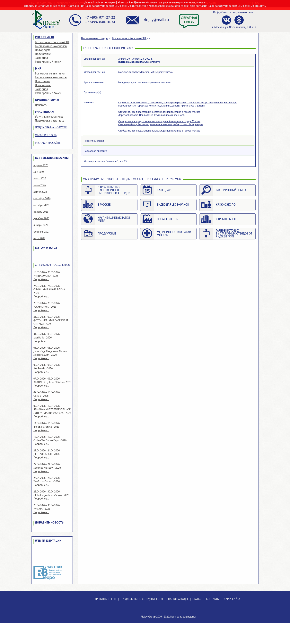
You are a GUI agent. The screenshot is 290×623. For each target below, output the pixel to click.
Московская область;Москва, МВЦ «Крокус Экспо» (145, 72)
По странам (42, 81)
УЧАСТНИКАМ (44, 112)
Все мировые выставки (50, 73)
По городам (42, 50)
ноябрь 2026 (40, 211)
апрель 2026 (40, 165)
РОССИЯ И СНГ (44, 37)
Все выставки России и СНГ (52, 42)
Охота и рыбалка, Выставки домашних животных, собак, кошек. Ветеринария (160, 124)
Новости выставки (94, 141)
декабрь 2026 (41, 218)
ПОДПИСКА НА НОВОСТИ (51, 127)
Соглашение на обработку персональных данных (99, 6)
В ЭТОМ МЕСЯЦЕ (46, 248)
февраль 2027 (41, 231)
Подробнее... (41, 279)
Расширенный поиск (48, 62)
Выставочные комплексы (51, 46)
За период (41, 58)
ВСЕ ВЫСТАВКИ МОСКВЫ (52, 158)
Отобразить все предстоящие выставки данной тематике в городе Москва (159, 112)
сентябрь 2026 (41, 198)
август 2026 (40, 192)
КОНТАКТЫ (212, 599)
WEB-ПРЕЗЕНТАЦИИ (48, 541)
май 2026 (38, 172)
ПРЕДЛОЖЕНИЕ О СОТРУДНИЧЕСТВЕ (142, 599)
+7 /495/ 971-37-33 (100, 18)
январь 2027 (40, 225)
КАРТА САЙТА (232, 599)
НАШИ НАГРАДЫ (178, 599)
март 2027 (39, 238)
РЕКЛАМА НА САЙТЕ (47, 143)
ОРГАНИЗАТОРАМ (47, 100)
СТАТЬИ (196, 599)
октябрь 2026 (41, 205)
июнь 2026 (39, 178)
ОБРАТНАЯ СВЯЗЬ (46, 135)
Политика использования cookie (45, 6)
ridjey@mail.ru (156, 20)
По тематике (43, 54)
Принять (260, 6)
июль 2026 (39, 185)
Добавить (41, 105)
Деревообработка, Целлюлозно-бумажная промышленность (151, 115)
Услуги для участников (49, 116)
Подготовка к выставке (49, 120)
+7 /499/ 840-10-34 (100, 22)
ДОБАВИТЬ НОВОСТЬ (49, 522)
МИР (38, 68)
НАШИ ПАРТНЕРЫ (105, 599)
